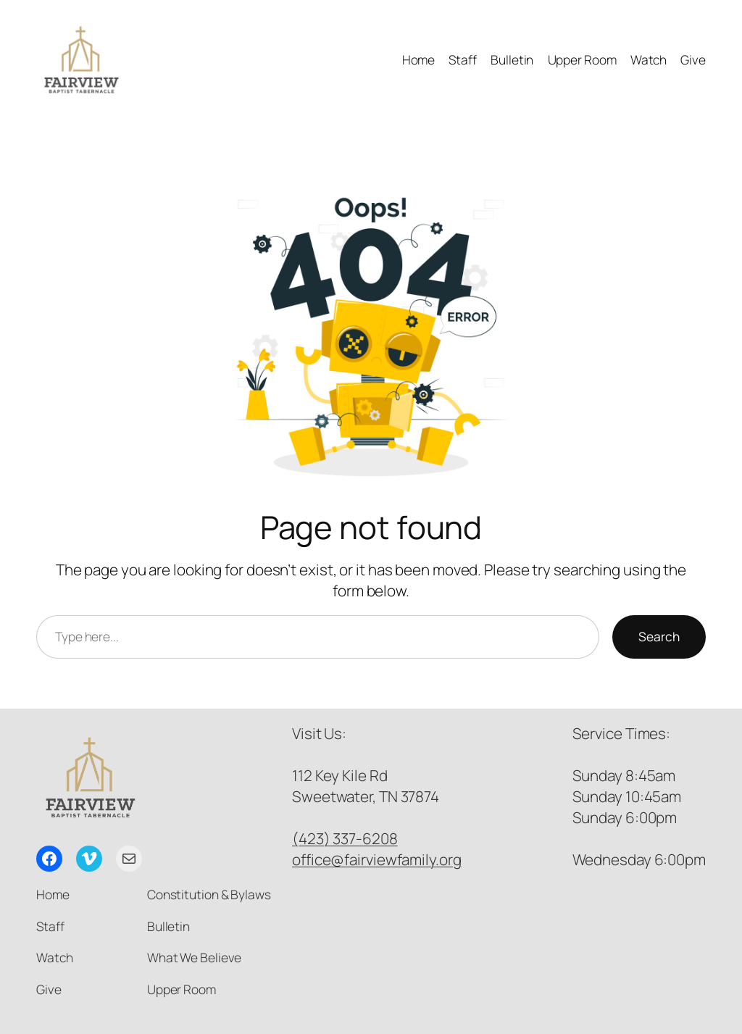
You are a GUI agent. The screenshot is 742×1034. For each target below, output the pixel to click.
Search (659, 636)
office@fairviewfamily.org (377, 859)
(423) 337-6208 (345, 838)
